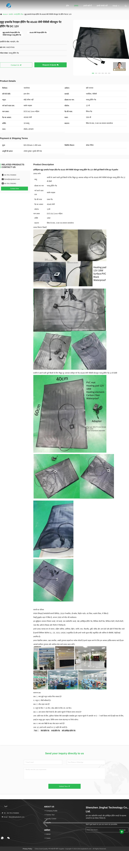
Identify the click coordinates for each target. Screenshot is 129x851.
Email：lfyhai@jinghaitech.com (13, 817)
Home (5, 14)
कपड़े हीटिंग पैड (18, 14)
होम (67, 6)
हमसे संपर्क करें (102, 6)
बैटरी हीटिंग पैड (45, 730)
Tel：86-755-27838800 (10, 813)
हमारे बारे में (87, 6)
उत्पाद (76, 6)
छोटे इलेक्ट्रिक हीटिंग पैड (68, 730)
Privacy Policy (27, 849)
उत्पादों (10, 14)
